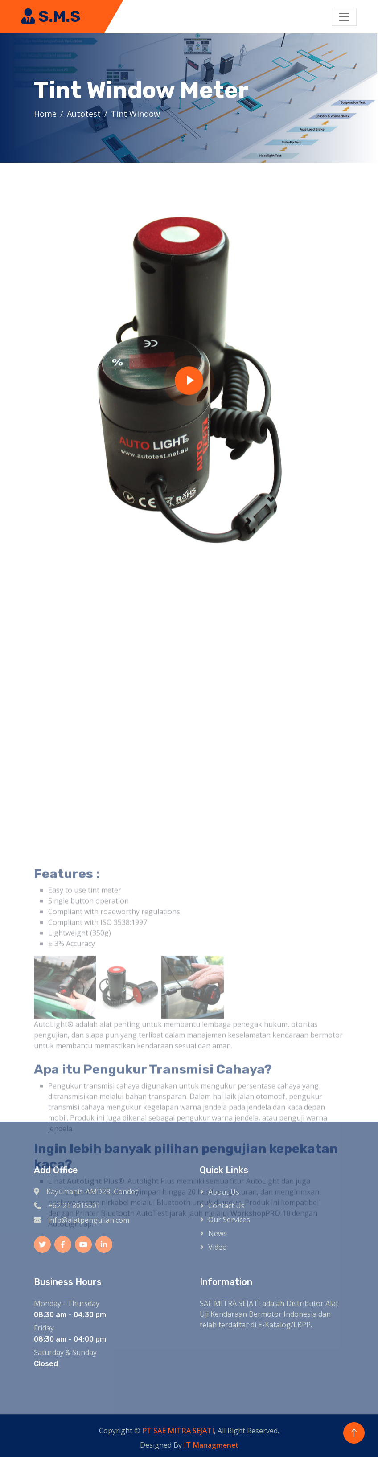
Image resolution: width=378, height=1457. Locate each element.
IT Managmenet (211, 1445)
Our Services (229, 1219)
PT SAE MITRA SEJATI (178, 1431)
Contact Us (226, 1206)
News (217, 1233)
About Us (223, 1192)
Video (217, 1247)
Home (46, 113)
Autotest (85, 113)
